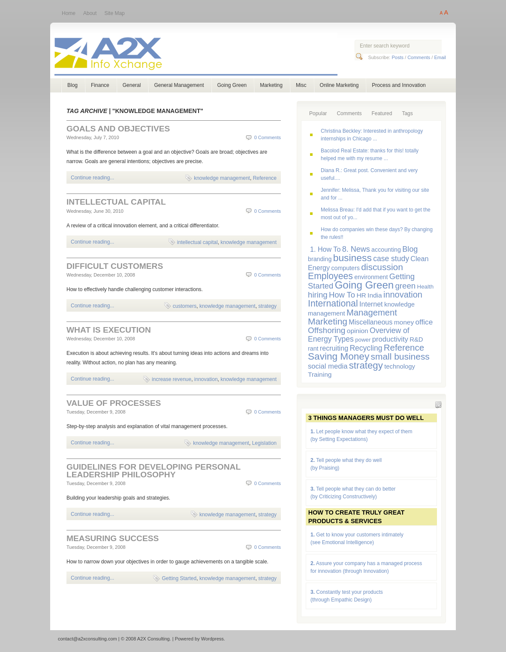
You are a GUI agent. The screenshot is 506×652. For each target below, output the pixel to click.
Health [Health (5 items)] (425, 286)
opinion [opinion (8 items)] (357, 330)
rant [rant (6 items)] (313, 348)
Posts (398, 57)
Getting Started (179, 578)
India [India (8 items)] (374, 295)
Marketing (271, 85)
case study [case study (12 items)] (391, 258)
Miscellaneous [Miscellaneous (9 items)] (370, 322)
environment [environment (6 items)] (371, 277)
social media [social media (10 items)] (327, 366)
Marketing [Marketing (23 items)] (327, 321)
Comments (418, 57)
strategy (267, 306)
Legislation (264, 443)
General (132, 85)
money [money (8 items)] (404, 322)
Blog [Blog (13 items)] (410, 249)
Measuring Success (112, 538)
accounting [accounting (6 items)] (386, 249)
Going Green (232, 85)
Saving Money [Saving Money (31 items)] (338, 356)
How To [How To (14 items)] (342, 294)
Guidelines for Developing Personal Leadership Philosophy (153, 470)
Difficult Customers (114, 266)
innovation (206, 379)
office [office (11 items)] (424, 322)
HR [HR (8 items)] (361, 295)
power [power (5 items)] (362, 339)
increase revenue (171, 379)
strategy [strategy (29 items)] (366, 365)
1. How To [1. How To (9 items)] (325, 249)
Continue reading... (92, 178)
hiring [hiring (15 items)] (318, 294)
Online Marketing (339, 85)
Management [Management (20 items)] (371, 312)
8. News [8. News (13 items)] (356, 249)
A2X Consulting (203, 55)
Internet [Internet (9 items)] (371, 304)
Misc (301, 85)
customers (184, 306)
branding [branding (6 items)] (319, 259)
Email (440, 57)
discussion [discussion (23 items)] (382, 267)
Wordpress (212, 638)
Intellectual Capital (116, 201)
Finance (100, 85)
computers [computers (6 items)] (345, 268)
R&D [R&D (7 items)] (416, 339)
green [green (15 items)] (405, 285)
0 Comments (267, 137)
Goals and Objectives (118, 128)
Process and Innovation (398, 85)
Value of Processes (113, 403)
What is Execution (108, 329)
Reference (265, 178)
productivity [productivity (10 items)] (390, 339)
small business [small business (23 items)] (400, 356)
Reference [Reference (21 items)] (404, 347)
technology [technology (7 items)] (399, 366)
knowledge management (222, 178)
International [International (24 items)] (333, 303)
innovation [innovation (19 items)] (402, 294)
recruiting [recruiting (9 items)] (334, 348)
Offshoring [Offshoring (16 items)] (326, 330)
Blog (72, 85)
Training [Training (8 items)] (319, 374)
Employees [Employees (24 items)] (330, 276)
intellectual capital (197, 242)
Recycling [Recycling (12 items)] (365, 348)
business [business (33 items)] (352, 257)
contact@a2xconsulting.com (87, 638)
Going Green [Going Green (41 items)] (364, 285)
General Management (179, 85)
